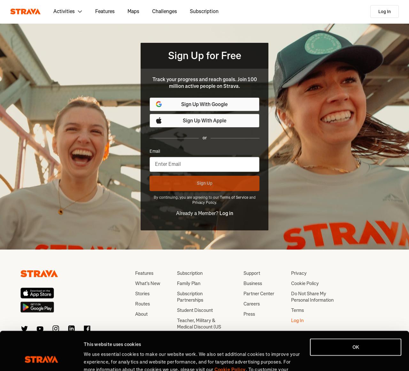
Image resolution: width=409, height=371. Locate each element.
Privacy (299, 273)
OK (355, 311)
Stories (142, 293)
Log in (226, 213)
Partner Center (258, 293)
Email (155, 151)
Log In (384, 12)
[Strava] (25, 11)
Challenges (164, 11)
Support (251, 273)
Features (105, 11)
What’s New (147, 283)
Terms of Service (234, 197)
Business (252, 283)
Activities (67, 11)
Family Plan (188, 283)
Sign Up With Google (191, 104)
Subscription (204, 11)
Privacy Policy (204, 202)
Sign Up (204, 183)
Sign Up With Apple (191, 120)
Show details (98, 358)
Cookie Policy (305, 283)
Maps (133, 11)
